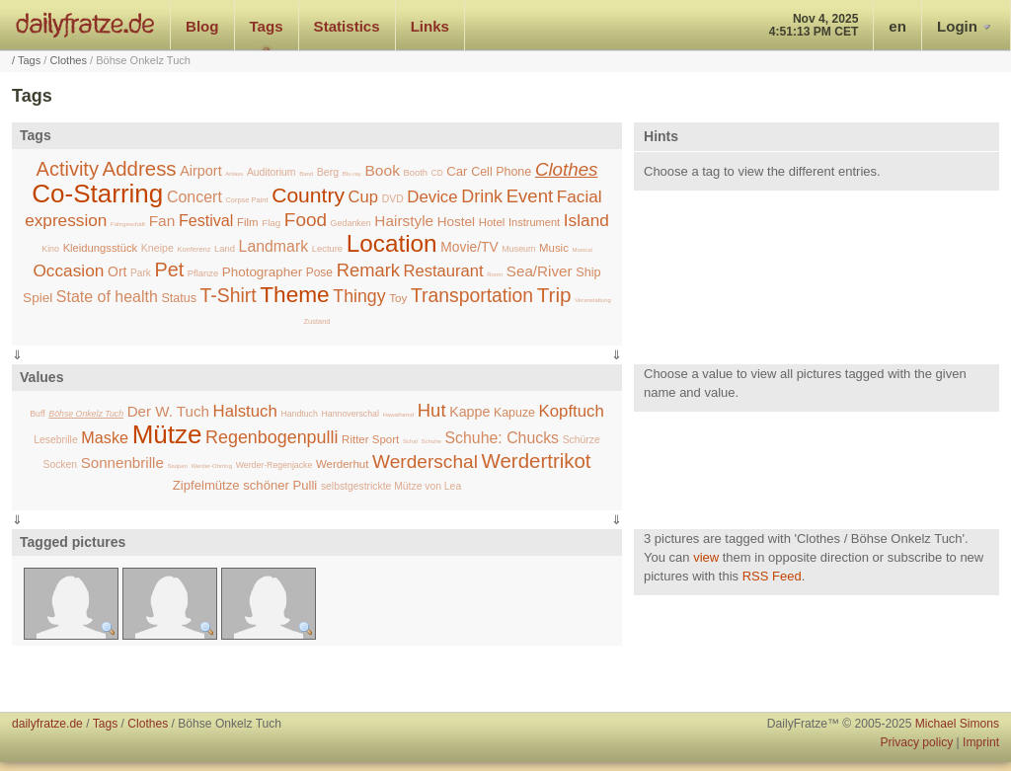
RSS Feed (772, 576)
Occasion (68, 270)
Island (586, 220)
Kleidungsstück (100, 248)
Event (529, 196)
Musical (581, 250)
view (706, 557)
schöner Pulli (280, 485)
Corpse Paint (246, 199)
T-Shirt (228, 295)
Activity (68, 169)
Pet (169, 269)
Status (178, 298)
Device (432, 197)
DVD (393, 198)
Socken (59, 464)
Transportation (472, 295)
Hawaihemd (398, 415)
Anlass (234, 174)
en (897, 26)
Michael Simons (957, 724)
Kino (50, 249)
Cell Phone (501, 172)
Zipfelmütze (206, 485)
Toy (398, 297)
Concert (194, 197)
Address (140, 168)
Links (430, 26)
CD (437, 173)
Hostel (456, 221)
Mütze (167, 434)
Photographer (262, 272)
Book (382, 170)
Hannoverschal (349, 414)
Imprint (981, 742)
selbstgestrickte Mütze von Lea (391, 486)
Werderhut (342, 464)
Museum (518, 249)
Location (392, 243)
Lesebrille (55, 439)
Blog (202, 26)
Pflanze (203, 273)
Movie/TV (469, 247)
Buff (37, 414)
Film (248, 222)
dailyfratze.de (85, 24)
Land (224, 248)
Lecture (327, 248)
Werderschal (425, 461)
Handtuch (298, 414)
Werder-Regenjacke (274, 465)
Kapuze (514, 413)
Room (495, 274)
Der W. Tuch (168, 411)
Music (554, 248)
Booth (416, 172)
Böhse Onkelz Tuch (85, 414)
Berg (328, 172)
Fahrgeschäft (128, 224)
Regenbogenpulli (271, 437)
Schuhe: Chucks (502, 437)
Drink (482, 196)
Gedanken (351, 223)
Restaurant (444, 271)
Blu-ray (352, 174)
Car (456, 171)
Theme (295, 294)
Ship (588, 272)
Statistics (347, 26)
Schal (410, 441)
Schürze (581, 439)
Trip (554, 294)
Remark (368, 270)
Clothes (68, 60)
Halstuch (245, 411)
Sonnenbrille (122, 462)
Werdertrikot (536, 460)
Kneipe (157, 248)
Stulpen (177, 466)
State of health (107, 296)
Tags (266, 26)
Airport (200, 171)
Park (140, 273)
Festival (206, 220)
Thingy (359, 296)
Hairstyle (403, 220)
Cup (364, 197)
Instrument (534, 222)
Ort (117, 271)
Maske (104, 437)
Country (308, 195)
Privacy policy (916, 742)
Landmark (274, 246)
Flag (271, 222)
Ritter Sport (370, 439)
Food (305, 219)
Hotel (492, 222)
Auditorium (271, 172)
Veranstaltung (593, 300)
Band (306, 174)
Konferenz (193, 249)
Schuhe (431, 441)
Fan (162, 220)
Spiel (37, 297)
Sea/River (539, 271)
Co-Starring (97, 193)
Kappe (469, 412)
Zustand (317, 321)
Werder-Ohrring (211, 466)
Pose (319, 272)
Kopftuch (571, 411)
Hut (432, 410)
